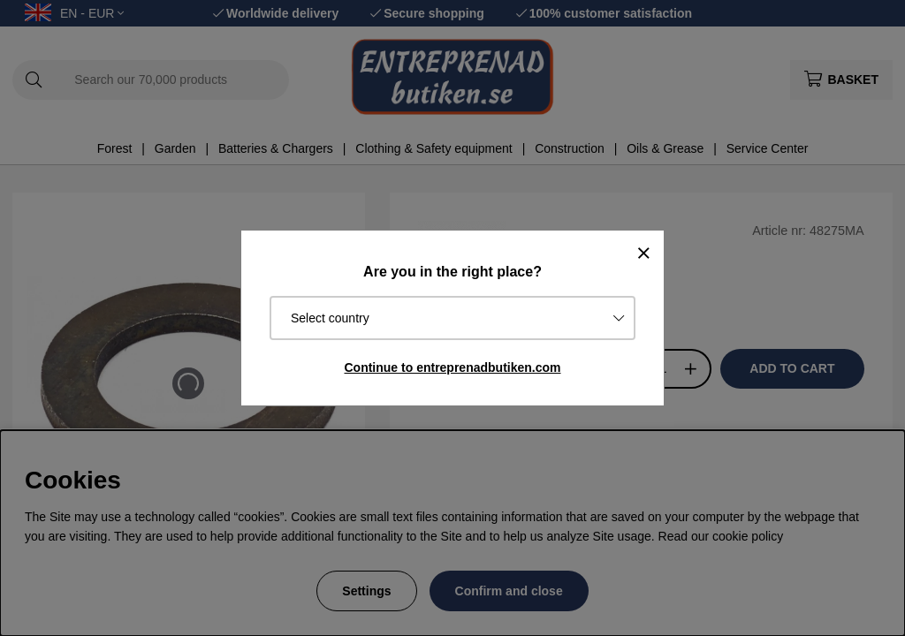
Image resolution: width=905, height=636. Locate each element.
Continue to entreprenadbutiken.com (452, 367)
